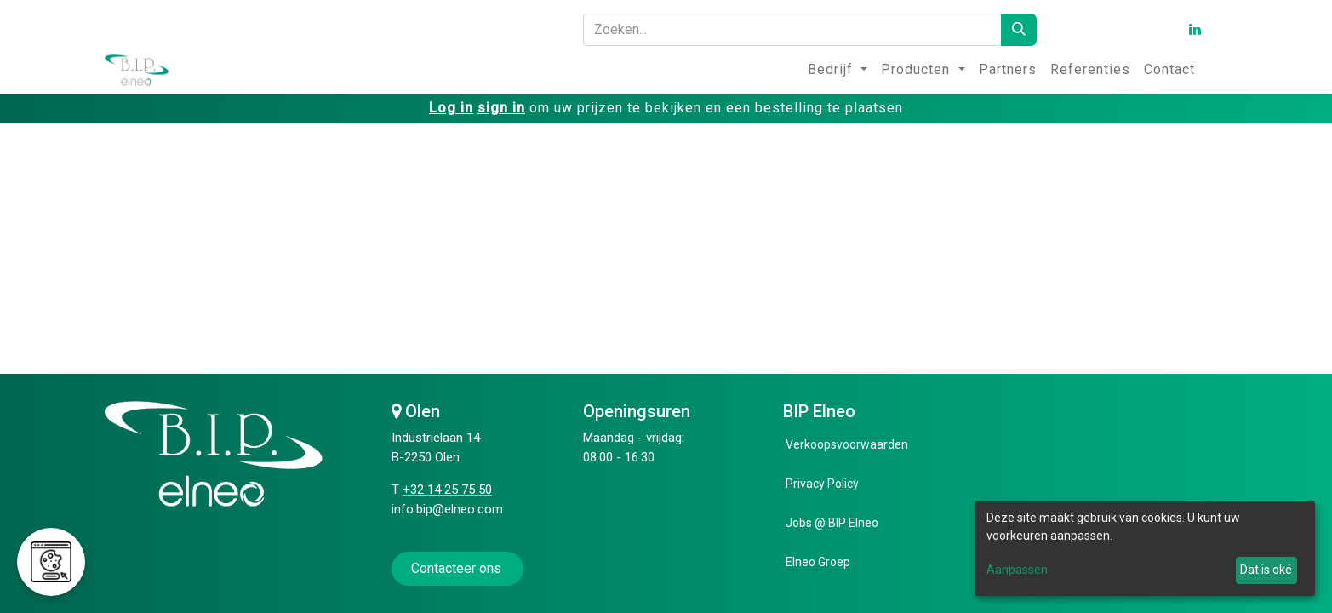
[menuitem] (837, 70)
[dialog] (1145, 548)
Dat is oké (1266, 569)
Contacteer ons (458, 568)
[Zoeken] (1019, 30)
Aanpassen (1017, 569)
